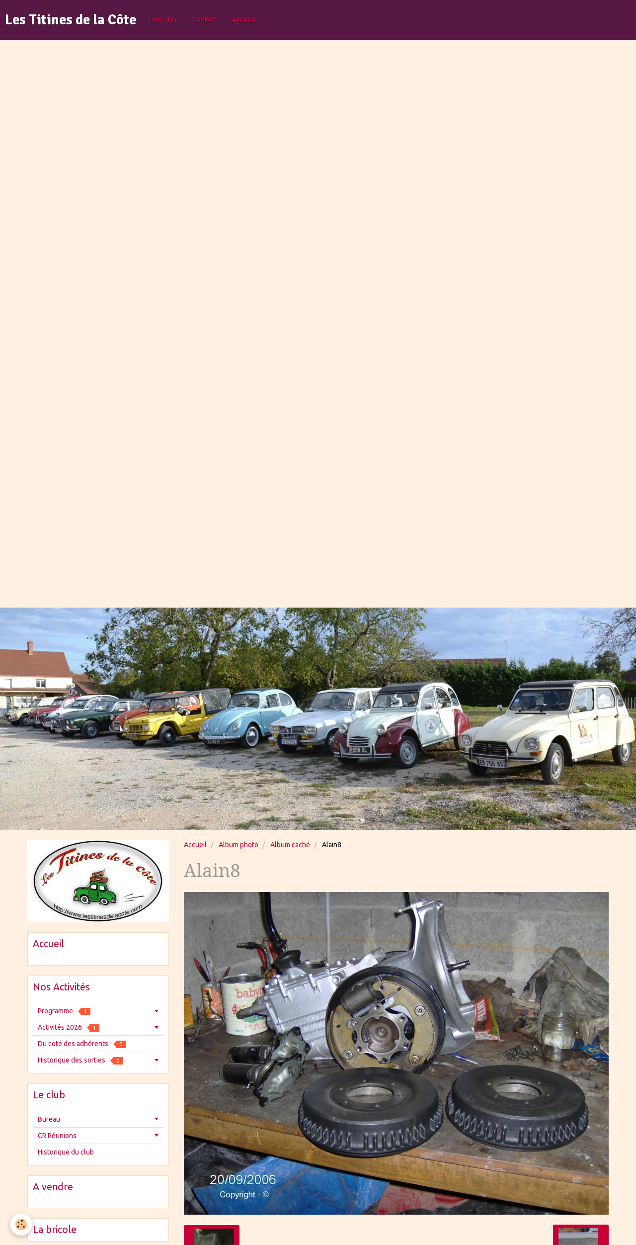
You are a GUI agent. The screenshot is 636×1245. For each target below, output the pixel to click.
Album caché (290, 845)
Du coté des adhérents (82, 1044)
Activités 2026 (68, 1027)
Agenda (243, 20)
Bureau (49, 1119)
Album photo (238, 845)
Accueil (195, 845)
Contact (204, 20)
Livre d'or (163, 20)
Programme (64, 1011)
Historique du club (66, 1152)
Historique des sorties (80, 1060)
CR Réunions (57, 1136)
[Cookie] (21, 1224)
